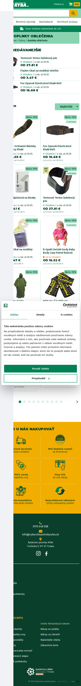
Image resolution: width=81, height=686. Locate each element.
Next (77, 402)
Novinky (7, 21)
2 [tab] (24, 402)
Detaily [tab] (40, 314)
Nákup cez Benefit (50, 634)
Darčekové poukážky (12, 640)
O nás (5, 577)
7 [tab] (47, 402)
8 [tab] (51, 402)
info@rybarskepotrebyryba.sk (40, 533)
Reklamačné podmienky (14, 661)
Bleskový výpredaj (25, 21)
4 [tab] (33, 402)
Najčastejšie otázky (50, 640)
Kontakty (6, 623)
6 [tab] (42, 402)
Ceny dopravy (9, 645)
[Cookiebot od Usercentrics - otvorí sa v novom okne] (63, 305)
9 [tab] (56, 402)
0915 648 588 (40, 525)
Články (5, 599)
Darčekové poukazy (67, 21)
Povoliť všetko (40, 368)
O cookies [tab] (67, 314)
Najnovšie (66, 106)
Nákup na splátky (49, 629)
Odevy (22, 40)
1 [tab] (19, 402)
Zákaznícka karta (49, 645)
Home (14, 40)
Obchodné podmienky (13, 594)
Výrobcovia (7, 610)
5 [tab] (38, 402)
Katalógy (6, 604)
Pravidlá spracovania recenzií (17, 650)
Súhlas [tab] (14, 314)
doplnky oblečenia (37, 40)
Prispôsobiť (40, 378)
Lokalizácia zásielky (12, 629)
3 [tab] (29, 402)
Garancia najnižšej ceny (13, 634)
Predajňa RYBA (9, 583)
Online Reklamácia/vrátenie (55, 623)
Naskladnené (46, 21)
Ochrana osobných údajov (15, 656)
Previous (4, 402)
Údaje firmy (7, 588)
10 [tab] (61, 402)
